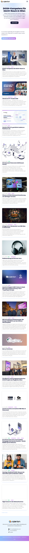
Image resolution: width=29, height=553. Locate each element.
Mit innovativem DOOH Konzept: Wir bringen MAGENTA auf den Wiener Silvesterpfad (13, 321)
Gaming (12, 470)
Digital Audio (13, 256)
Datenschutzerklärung (7, 537)
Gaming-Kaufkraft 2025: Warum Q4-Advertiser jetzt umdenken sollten (13, 472)
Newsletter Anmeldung (8, 38)
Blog (9, 161)
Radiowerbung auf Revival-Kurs (12, 258)
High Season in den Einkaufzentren (12, 502)
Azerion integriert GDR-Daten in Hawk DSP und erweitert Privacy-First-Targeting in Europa (13, 288)
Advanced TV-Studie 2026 (10, 98)
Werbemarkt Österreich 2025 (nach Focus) (13, 163)
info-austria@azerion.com (14, 529)
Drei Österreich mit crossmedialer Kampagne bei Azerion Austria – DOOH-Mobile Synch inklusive (14, 441)
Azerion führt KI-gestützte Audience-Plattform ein (13, 128)
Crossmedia (13, 438)
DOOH (9, 193)
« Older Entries (4, 512)
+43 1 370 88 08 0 (12, 530)
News (15, 97)
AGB (14, 539)
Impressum (24, 537)
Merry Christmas (7, 349)
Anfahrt (10, 532)
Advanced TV (10, 97)
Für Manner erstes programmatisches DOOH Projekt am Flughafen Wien (13, 379)
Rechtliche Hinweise (17, 537)
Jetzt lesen (14, 24)
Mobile (22, 438)
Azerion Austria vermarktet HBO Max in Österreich (14, 409)
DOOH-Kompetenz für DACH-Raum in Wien (14, 11)
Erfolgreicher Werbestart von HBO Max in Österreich (13, 226)
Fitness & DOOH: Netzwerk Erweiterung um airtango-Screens (14, 195)
